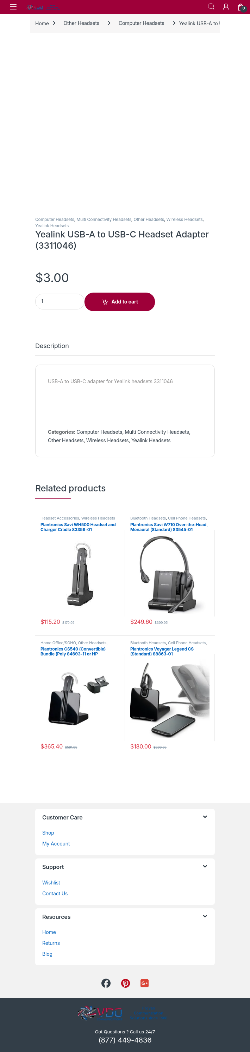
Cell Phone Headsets (187, 518)
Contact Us (55, 893)
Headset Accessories (59, 518)
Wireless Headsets (185, 219)
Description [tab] (52, 346)
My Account (56, 844)
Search (211, 7)
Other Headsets (82, 23)
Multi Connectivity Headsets (103, 219)
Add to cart (125, 302)
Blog (47, 954)
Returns (51, 943)
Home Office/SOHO (58, 642)
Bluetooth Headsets (148, 518)
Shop (48, 833)
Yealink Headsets (52, 225)
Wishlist (51, 883)
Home (42, 23)
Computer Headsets (141, 23)
